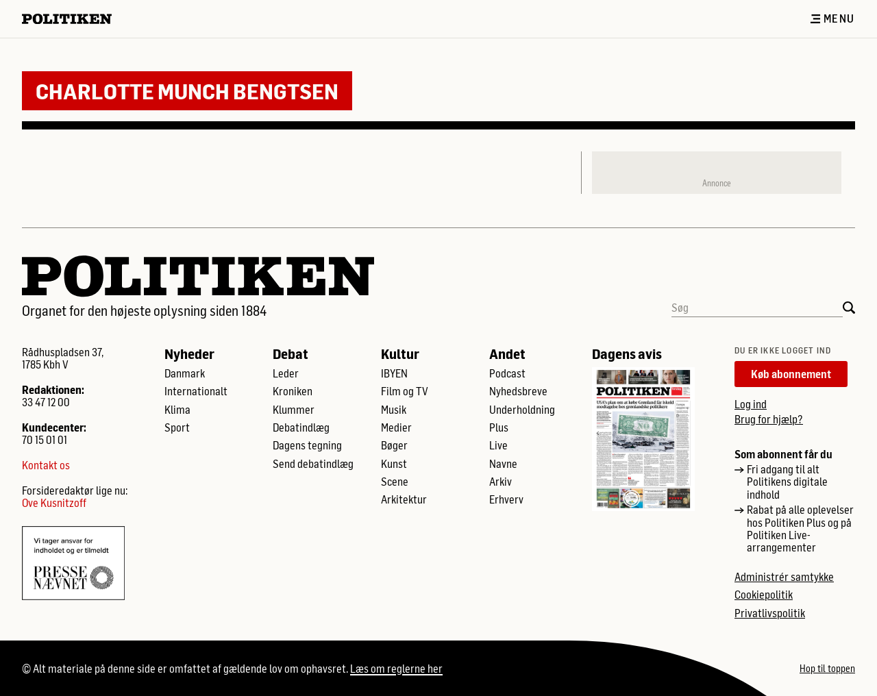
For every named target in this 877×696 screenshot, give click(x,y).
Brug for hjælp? (768, 418)
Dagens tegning (307, 445)
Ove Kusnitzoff (54, 503)
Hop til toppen (827, 668)
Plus (498, 427)
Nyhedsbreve (518, 391)
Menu (832, 18)
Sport (177, 427)
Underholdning (522, 409)
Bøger (394, 445)
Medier (396, 427)
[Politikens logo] (72, 19)
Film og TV (404, 391)
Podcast (507, 373)
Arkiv (500, 481)
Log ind (750, 403)
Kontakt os (46, 465)
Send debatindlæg (313, 464)
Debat (290, 353)
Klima (177, 409)
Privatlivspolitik (769, 613)
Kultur (400, 353)
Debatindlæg (301, 427)
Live (498, 445)
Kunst (394, 464)
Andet (507, 353)
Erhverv (506, 499)
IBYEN (394, 373)
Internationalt (195, 391)
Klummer (293, 409)
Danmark (184, 373)
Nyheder (189, 353)
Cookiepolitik (763, 594)
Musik (393, 409)
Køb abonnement (791, 373)
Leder (286, 373)
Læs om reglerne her (396, 668)
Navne (503, 464)
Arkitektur (404, 499)
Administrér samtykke (784, 577)
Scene (394, 481)
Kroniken (292, 391)
